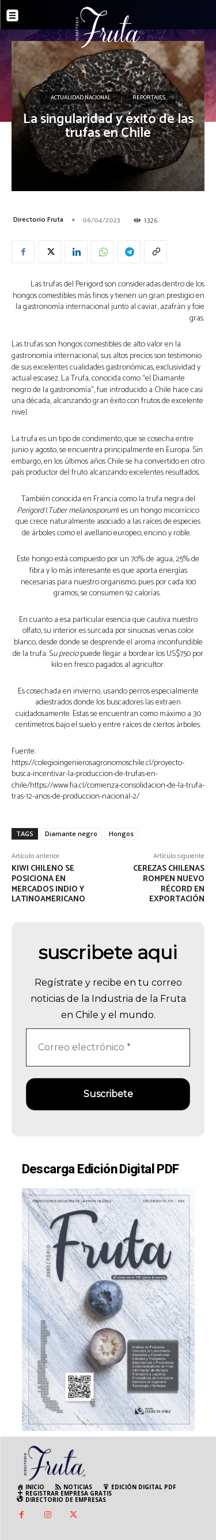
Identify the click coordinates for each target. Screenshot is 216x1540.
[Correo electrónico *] (108, 1047)
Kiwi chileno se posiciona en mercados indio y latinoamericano (48, 884)
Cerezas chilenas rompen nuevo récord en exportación (168, 884)
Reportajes (149, 98)
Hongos (121, 833)
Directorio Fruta (38, 219)
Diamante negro (71, 833)
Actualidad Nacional (80, 98)
